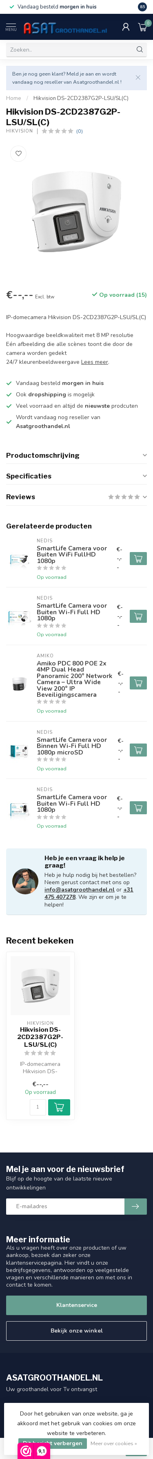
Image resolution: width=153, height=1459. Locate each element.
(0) (79, 131)
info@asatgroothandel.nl (79, 890)
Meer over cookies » (114, 1443)
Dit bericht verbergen (52, 1443)
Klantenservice (76, 1305)
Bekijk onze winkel (77, 1331)
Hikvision (19, 131)
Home (13, 98)
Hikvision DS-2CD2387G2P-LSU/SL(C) (81, 98)
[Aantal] (38, 1107)
